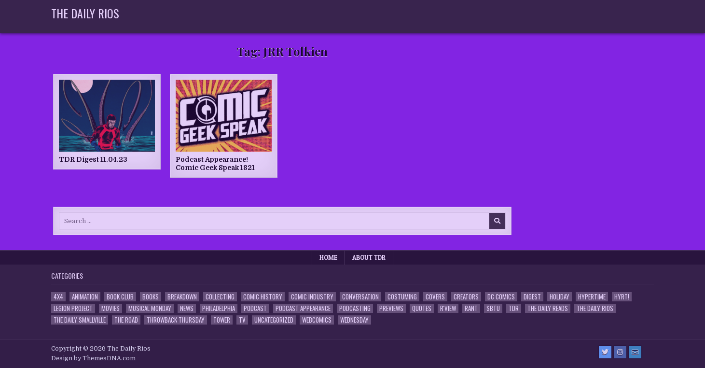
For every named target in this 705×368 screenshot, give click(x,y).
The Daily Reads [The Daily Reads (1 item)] (547, 308)
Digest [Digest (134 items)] (532, 296)
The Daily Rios (85, 13)
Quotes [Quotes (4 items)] (421, 308)
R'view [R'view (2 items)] (448, 308)
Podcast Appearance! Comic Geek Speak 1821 (215, 163)
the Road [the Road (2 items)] (126, 320)
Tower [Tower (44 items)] (221, 320)
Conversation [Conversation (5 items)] (360, 296)
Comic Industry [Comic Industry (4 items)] (312, 296)
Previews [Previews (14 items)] (391, 308)
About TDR (369, 257)
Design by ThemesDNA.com (93, 358)
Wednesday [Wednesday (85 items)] (354, 320)
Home (328, 257)
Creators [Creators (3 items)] (466, 296)
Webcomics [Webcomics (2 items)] (317, 320)
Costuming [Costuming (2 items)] (402, 296)
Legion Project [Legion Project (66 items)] (73, 308)
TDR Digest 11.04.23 (93, 159)
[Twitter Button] (605, 352)
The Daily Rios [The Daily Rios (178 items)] (595, 308)
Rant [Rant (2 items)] (471, 308)
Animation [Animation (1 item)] (85, 296)
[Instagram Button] (620, 352)
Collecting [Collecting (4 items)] (220, 296)
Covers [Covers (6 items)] (435, 296)
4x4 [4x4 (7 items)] (58, 296)
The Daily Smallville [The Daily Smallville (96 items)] (80, 320)
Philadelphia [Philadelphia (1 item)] (218, 308)
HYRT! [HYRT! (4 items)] (621, 296)
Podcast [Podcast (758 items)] (255, 308)
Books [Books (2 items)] (150, 296)
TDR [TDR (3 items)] (514, 308)
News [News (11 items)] (187, 308)
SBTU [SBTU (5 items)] (493, 308)
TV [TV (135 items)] (242, 320)
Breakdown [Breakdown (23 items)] (182, 296)
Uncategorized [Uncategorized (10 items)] (273, 320)
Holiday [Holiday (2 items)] (559, 296)
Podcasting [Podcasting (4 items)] (355, 308)
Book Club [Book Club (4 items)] (120, 296)
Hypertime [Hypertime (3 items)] (592, 296)
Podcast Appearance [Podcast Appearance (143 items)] (303, 308)
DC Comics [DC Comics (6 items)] (501, 296)
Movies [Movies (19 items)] (110, 308)
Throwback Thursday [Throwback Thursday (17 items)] (176, 320)
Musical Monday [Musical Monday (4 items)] (149, 308)
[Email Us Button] (635, 352)
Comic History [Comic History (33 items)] (262, 296)
